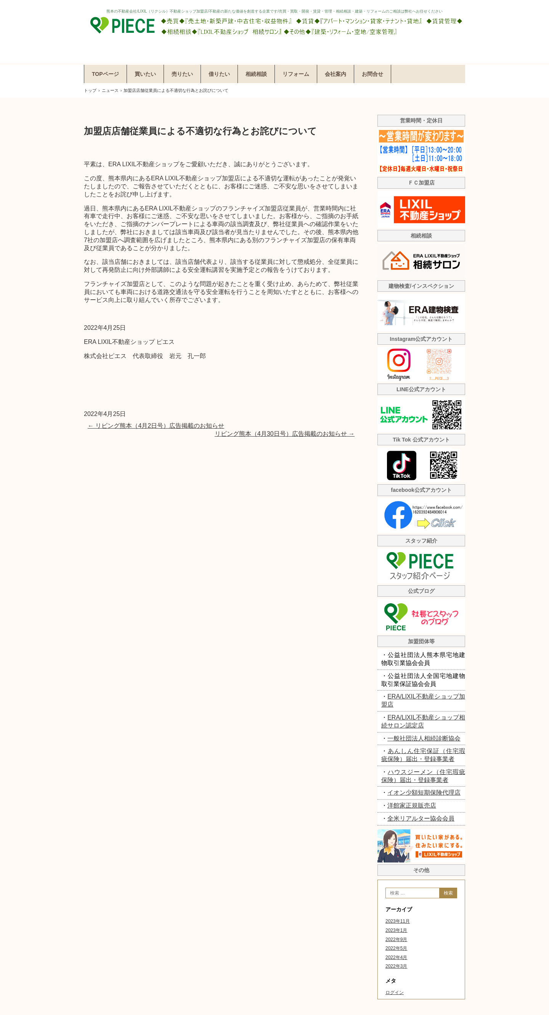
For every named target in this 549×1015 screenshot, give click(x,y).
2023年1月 (396, 930)
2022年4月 (396, 957)
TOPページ (105, 74)
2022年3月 (396, 966)
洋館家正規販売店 (411, 805)
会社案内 (335, 74)
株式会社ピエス (274, 31)
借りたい (219, 74)
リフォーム (296, 74)
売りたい (182, 74)
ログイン (394, 992)
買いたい (145, 74)
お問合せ (372, 74)
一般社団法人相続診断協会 (424, 738)
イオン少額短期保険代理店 (424, 792)
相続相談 (256, 74)
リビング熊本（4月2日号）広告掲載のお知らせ (156, 425)
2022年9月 (396, 939)
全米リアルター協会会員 (420, 818)
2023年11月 (397, 921)
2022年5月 (396, 948)
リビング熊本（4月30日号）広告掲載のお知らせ (285, 433)
